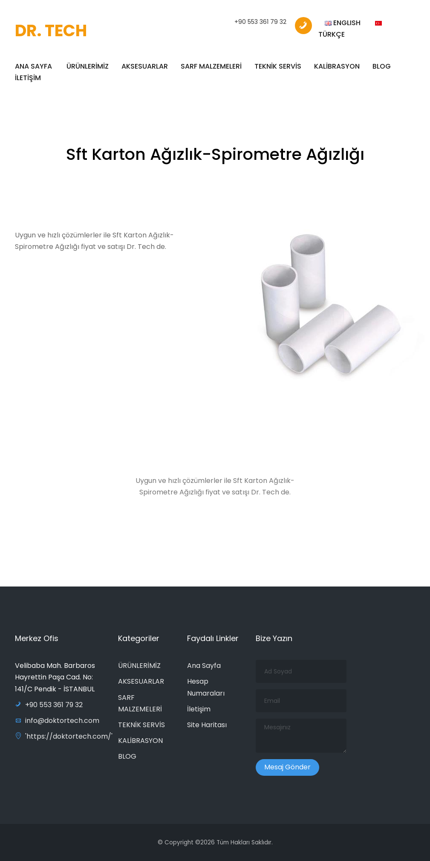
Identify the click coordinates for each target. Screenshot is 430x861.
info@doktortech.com (57, 720)
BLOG (381, 66)
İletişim (199, 709)
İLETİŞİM (28, 78)
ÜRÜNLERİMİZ (87, 66)
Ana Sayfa (204, 665)
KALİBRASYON (337, 66)
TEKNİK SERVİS (277, 66)
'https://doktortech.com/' (64, 736)
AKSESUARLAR (144, 66)
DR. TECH (51, 30)
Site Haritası (207, 725)
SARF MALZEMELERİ (211, 66)
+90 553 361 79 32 (260, 21)
